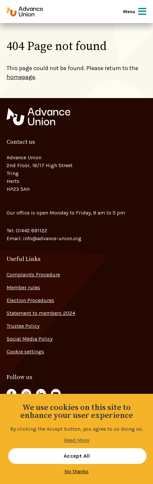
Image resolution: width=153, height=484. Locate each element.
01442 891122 (31, 230)
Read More (76, 440)
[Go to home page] (34, 11)
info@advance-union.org (52, 238)
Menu (134, 11)
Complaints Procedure (33, 274)
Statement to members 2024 (41, 313)
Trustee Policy (23, 326)
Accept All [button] (77, 456)
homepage (21, 77)
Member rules (23, 287)
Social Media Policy (30, 339)
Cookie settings (25, 351)
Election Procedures (30, 300)
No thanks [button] (76, 471)
